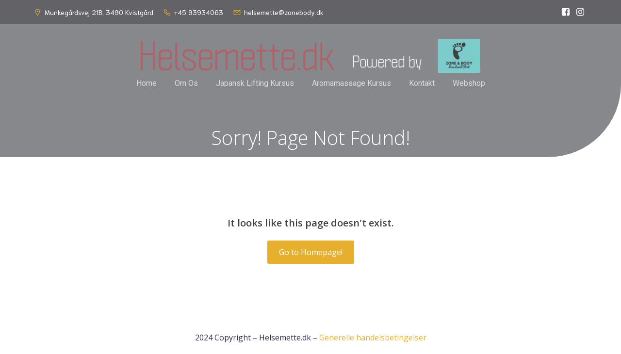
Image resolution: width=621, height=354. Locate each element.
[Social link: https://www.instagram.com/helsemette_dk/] (580, 12)
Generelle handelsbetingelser (372, 337)
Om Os (186, 83)
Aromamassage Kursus (351, 83)
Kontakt (422, 83)
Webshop (469, 83)
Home (146, 83)
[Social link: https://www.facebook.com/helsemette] (565, 12)
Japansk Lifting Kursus (255, 83)
